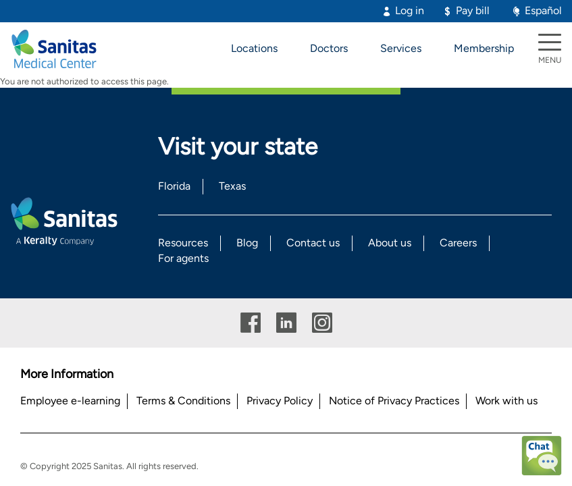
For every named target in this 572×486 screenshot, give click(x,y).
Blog (247, 242)
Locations (254, 48)
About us (389, 242)
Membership (484, 48)
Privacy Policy (279, 400)
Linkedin (286, 323)
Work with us (506, 400)
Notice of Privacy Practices (394, 400)
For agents (183, 258)
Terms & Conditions (183, 400)
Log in (409, 10)
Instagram (322, 323)
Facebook (250, 323)
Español (543, 10)
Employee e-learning (70, 400)
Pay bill (473, 10)
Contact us (313, 242)
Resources (183, 242)
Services (400, 48)
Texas (232, 186)
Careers (458, 242)
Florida (174, 186)
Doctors (329, 48)
